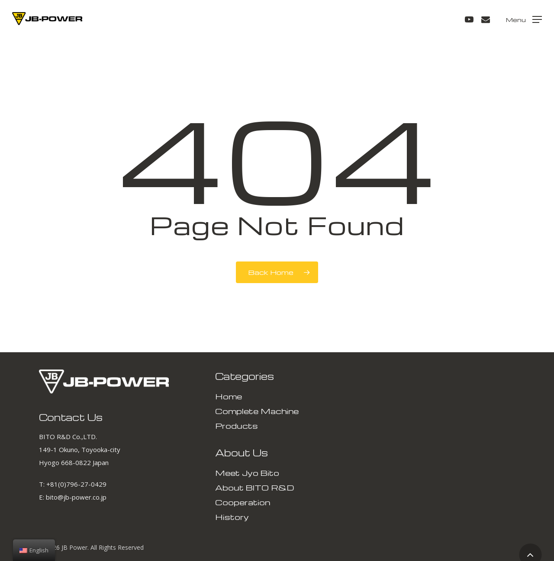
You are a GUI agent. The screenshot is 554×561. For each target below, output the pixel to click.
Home (228, 396)
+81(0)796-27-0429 (76, 484)
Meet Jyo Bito (247, 473)
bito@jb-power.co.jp (76, 497)
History (232, 517)
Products (236, 425)
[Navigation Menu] (524, 18)
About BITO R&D (254, 487)
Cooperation (242, 502)
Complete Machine (257, 411)
